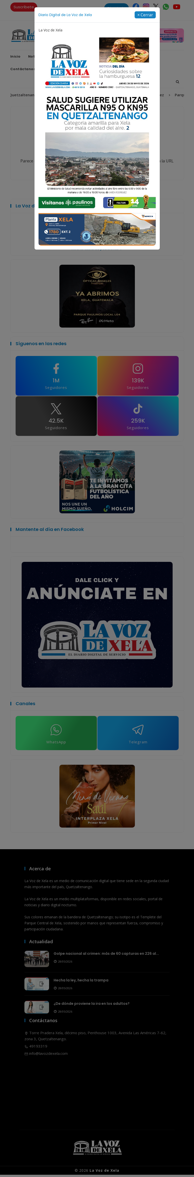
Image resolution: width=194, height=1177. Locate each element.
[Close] (145, 14)
